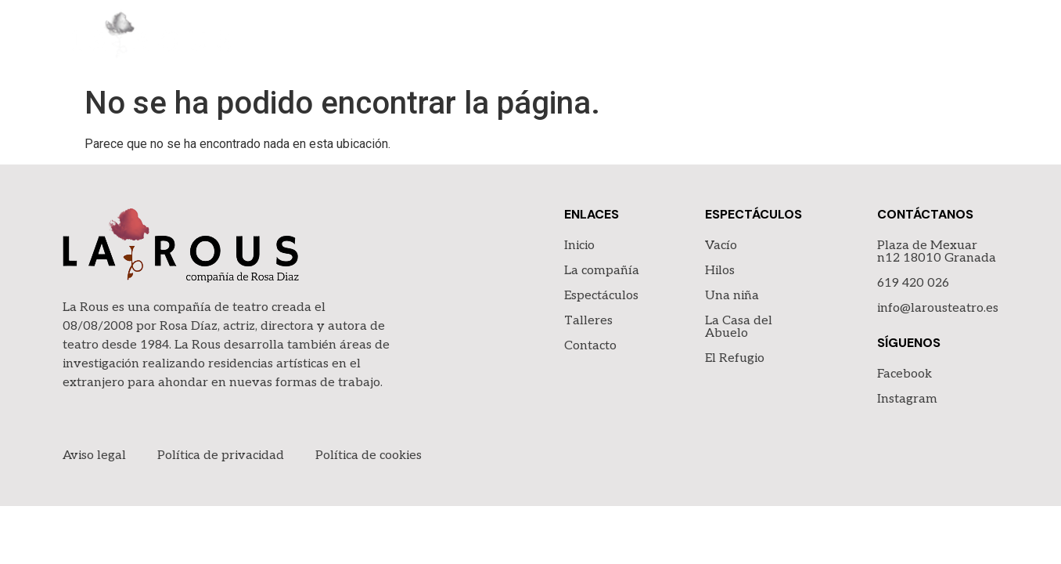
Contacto (962, 39)
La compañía (651, 39)
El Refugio (734, 358)
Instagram (907, 399)
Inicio (565, 39)
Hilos (720, 270)
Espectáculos (767, 39)
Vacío (721, 245)
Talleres (871, 39)
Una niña (732, 295)
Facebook (904, 374)
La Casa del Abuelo (738, 327)
